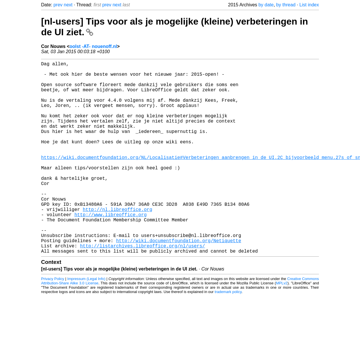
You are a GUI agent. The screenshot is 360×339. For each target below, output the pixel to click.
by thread (285, 4)
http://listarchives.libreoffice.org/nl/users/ (142, 287)
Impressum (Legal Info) (86, 321)
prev (58, 4)
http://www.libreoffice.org (110, 249)
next (68, 4)
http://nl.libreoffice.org (117, 243)
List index (309, 4)
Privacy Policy (52, 321)
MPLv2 (282, 326)
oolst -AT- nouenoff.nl (93, 46)
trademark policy (228, 334)
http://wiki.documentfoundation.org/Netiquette (178, 281)
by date (265, 4)
